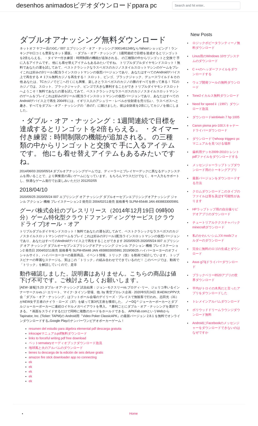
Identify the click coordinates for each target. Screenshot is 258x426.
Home (133, 413)
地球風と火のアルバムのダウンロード (56, 348)
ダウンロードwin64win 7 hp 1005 (216, 117)
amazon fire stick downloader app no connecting (63, 357)
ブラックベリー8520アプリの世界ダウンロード (215, 277)
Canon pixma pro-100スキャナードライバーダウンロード (215, 128)
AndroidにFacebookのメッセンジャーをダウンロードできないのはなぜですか (216, 327)
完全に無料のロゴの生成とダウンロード (216, 251)
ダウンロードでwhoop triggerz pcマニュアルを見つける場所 (216, 141)
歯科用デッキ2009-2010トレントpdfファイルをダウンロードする (215, 154)
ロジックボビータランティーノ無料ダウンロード (216, 45)
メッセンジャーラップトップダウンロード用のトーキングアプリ (216, 167)
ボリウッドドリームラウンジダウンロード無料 (216, 312)
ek (30, 362)
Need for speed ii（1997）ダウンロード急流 (215, 106)
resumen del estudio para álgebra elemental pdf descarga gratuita (75, 328)
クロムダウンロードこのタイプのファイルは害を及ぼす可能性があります (216, 196)
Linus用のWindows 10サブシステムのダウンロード (216, 58)
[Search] (206, 5)
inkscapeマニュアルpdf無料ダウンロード (58, 333)
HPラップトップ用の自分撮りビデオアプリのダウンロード (215, 211)
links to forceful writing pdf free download (57, 338)
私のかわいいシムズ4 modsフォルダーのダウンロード (215, 238)
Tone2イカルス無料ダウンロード (215, 95)
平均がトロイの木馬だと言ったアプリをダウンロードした (216, 290)
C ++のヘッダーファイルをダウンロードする (214, 71)
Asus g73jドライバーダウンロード (215, 264)
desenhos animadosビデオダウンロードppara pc (86, 5)
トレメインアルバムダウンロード (216, 301)
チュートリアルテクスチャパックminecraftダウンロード (216, 225)
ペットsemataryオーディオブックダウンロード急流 (65, 343)
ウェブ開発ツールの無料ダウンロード (216, 85)
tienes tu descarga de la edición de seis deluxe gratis (66, 352)
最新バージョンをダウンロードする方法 (216, 180)
